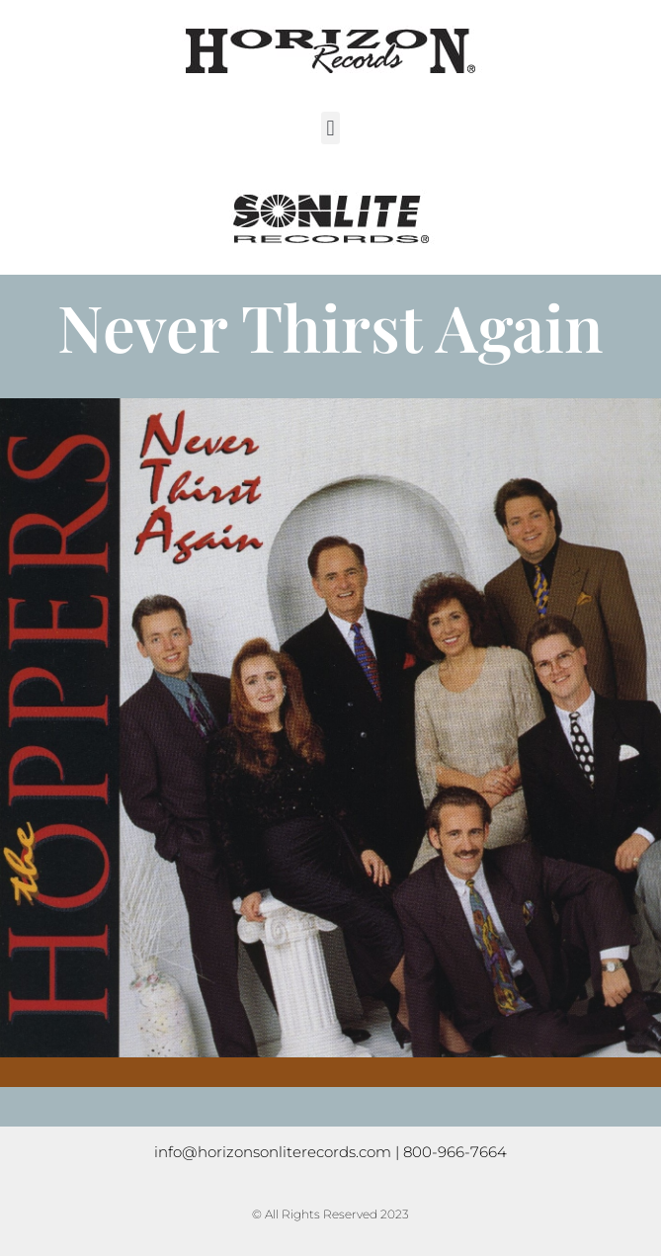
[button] (330, 128)
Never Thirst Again (330, 326)
